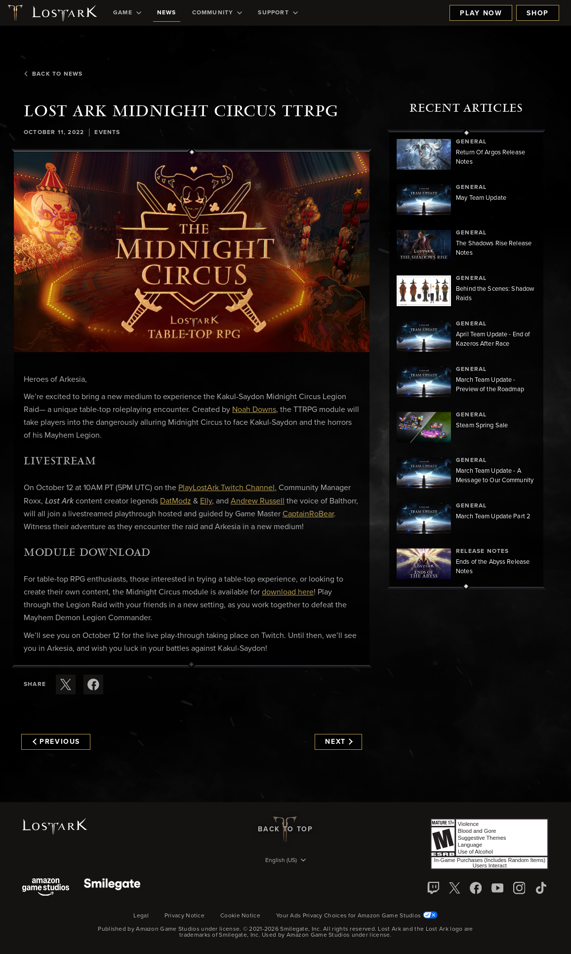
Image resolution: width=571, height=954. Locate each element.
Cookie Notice (240, 916)
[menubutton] (285, 861)
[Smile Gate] (112, 888)
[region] (466, 360)
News (166, 13)
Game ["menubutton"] (127, 13)
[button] (191, 252)
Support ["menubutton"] (277, 13)
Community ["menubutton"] (217, 13)
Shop (538, 13)
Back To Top (285, 829)
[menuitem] (127, 13)
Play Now (481, 13)
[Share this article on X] (66, 684)
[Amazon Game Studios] (45, 888)
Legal (141, 916)
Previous (56, 741)
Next (338, 741)
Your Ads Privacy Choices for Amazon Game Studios (357, 916)
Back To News (53, 74)
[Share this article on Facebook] (93, 684)
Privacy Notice (184, 916)
